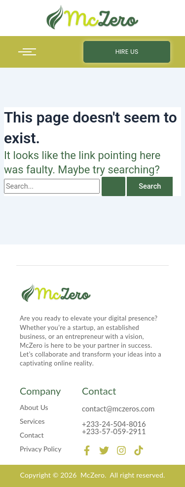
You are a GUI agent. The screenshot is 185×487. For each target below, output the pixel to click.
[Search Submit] (113, 186)
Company (40, 391)
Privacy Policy (40, 449)
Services (32, 421)
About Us (34, 407)
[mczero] (92, 17)
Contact (32, 435)
